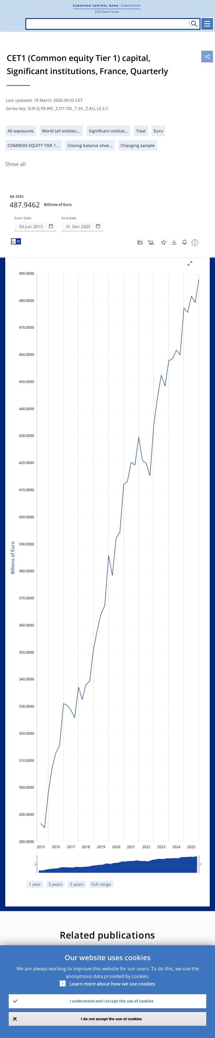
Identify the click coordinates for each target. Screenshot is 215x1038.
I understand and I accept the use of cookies (111, 1001)
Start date (22, 218)
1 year (35, 884)
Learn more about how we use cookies (112, 984)
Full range (101, 884)
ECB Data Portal (107, 11)
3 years (55, 884)
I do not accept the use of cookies (111, 1019)
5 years (77, 884)
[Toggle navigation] (207, 24)
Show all (15, 163)
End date (69, 218)
